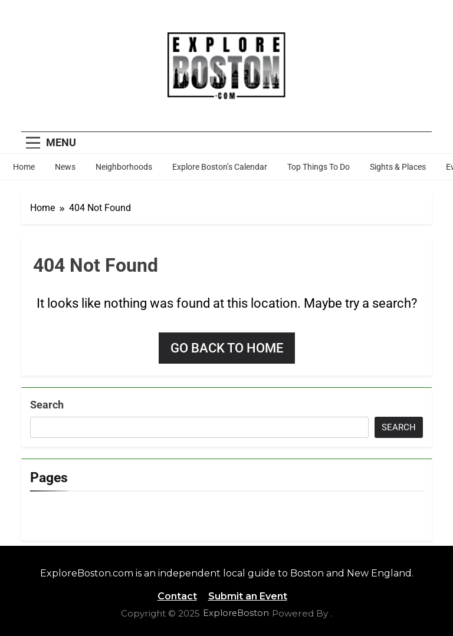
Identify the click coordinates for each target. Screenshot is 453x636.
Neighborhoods (124, 167)
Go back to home (226, 348)
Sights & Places (398, 167)
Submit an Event (247, 596)
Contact (177, 596)
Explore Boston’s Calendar (219, 167)
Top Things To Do (318, 167)
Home (24, 167)
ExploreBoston (236, 613)
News (65, 167)
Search (47, 404)
